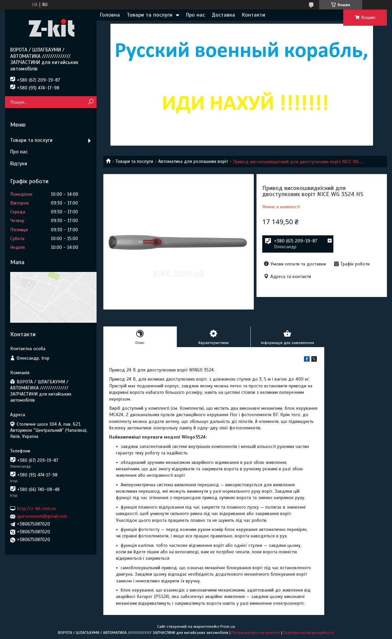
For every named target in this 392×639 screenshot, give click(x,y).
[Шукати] (91, 102)
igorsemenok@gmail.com (42, 516)
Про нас (195, 15)
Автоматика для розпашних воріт (193, 161)
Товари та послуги (149, 15)
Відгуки (18, 164)
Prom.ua (227, 626)
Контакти (253, 15)
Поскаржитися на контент (255, 632)
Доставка (223, 15)
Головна (110, 15)
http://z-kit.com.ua (36, 508)
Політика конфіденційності (308, 632)
